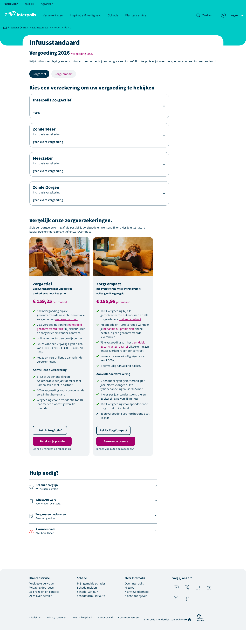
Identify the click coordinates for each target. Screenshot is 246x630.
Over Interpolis (134, 583)
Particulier (10, 4)
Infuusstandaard (61, 27)
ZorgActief (39, 74)
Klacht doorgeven (136, 596)
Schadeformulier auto (91, 596)
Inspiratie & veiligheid (85, 15)
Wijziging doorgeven (42, 587)
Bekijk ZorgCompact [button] (113, 430)
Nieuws (129, 587)
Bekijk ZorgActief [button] (50, 430)
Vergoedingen (40, 27)
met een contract (66, 319)
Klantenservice (135, 15)
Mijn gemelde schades (91, 583)
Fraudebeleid (105, 617)
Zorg (25, 27)
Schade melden (87, 587)
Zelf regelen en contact (44, 592)
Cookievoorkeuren (128, 617)
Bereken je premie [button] (52, 441)
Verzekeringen (53, 15)
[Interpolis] (4, 27)
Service (15, 27)
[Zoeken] (201, 15)
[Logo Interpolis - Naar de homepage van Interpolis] (19, 14)
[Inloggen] (230, 15)
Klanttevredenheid (137, 592)
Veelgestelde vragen (42, 583)
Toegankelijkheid (82, 617)
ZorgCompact (63, 74)
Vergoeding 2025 (82, 54)
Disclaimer (35, 617)
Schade (113, 15)
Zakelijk (29, 4)
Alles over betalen (40, 596)
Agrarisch (47, 4)
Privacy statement (57, 617)
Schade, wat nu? (87, 592)
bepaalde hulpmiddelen (119, 329)
